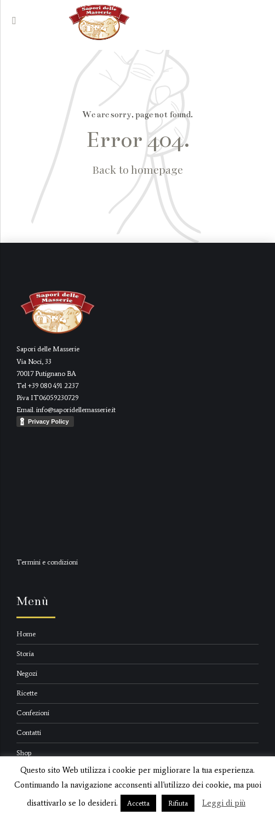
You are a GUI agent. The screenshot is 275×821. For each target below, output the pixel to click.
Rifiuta (178, 803)
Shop (24, 753)
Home (26, 634)
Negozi (26, 673)
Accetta (138, 803)
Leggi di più (223, 803)
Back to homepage (138, 169)
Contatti (28, 732)
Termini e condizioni (47, 562)
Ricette (26, 693)
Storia (25, 653)
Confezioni (32, 713)
